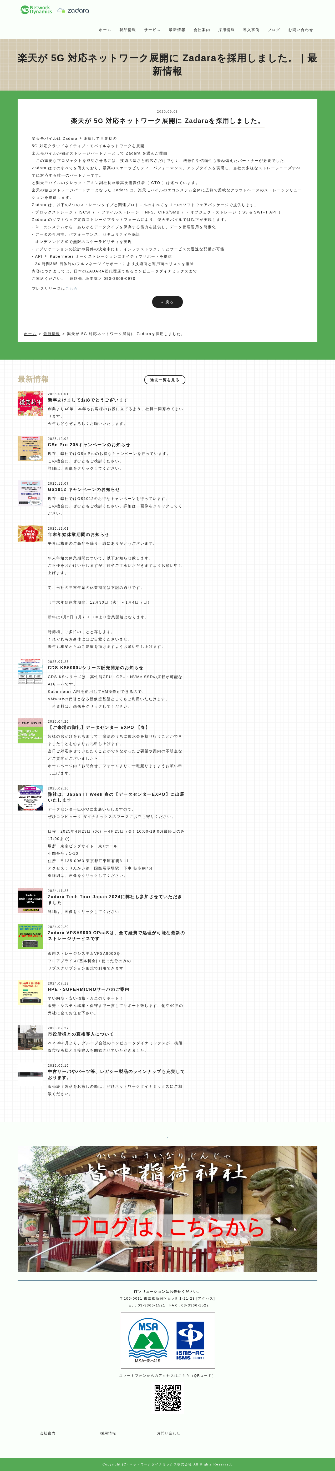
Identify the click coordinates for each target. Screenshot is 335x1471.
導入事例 (251, 30)
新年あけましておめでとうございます (88, 400)
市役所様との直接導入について (81, 1034)
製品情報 (127, 30)
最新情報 (177, 30)
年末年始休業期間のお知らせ (78, 534)
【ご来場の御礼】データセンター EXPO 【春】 (99, 727)
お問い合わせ (300, 30)
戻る (167, 302)
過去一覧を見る (165, 380)
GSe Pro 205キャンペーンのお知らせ (89, 445)
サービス (152, 30)
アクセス (206, 1298)
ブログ (274, 30)
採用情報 (226, 30)
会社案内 (202, 30)
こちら (71, 288)
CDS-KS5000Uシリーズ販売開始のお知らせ (96, 667)
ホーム (105, 30)
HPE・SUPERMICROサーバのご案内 (89, 989)
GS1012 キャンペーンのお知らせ (84, 489)
